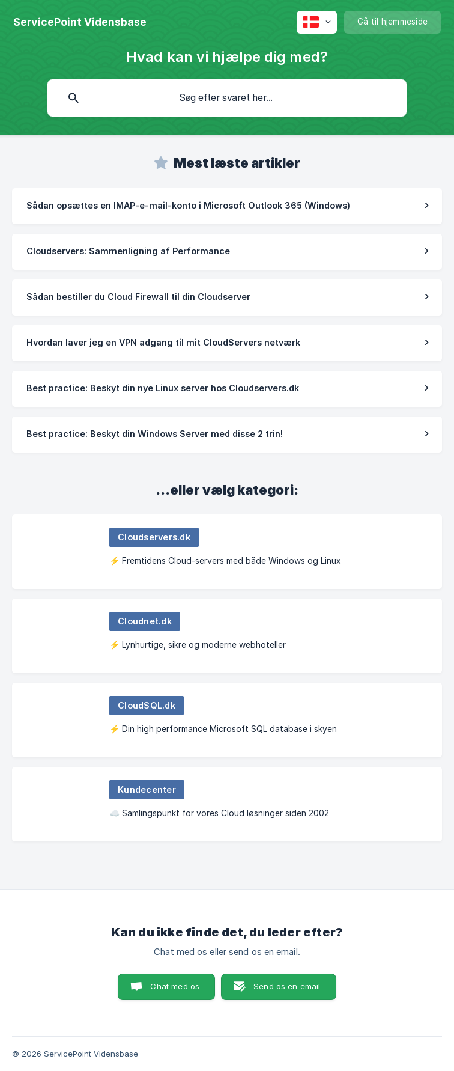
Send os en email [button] (286, 986)
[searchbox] (227, 98)
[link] (227, 206)
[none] (80, 22)
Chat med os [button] (174, 986)
